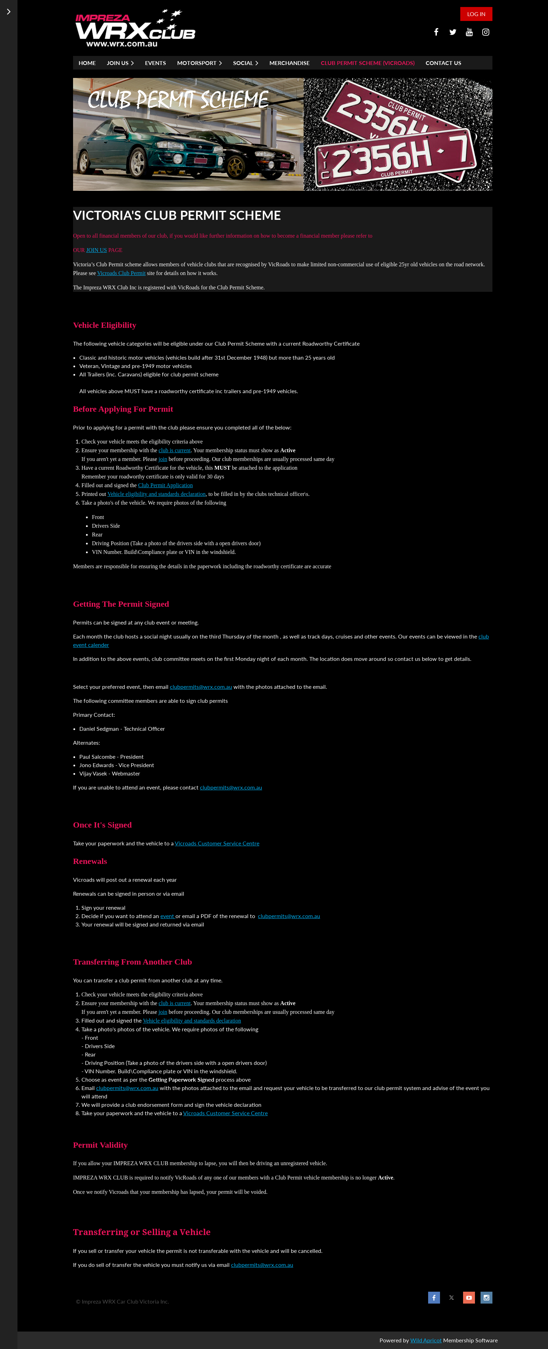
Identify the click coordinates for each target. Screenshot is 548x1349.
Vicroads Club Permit (121, 273)
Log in (476, 13)
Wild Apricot (426, 1340)
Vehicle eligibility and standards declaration (156, 494)
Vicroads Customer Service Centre (217, 843)
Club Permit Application (165, 485)
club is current (175, 450)
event (167, 915)
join (163, 459)
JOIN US (96, 250)
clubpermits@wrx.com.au (201, 686)
